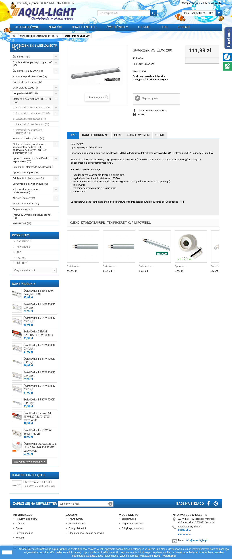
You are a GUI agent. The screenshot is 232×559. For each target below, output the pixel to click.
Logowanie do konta (132, 523)
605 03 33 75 (66, 3)
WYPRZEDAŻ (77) (22, 223)
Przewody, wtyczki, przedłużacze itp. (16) (32, 216)
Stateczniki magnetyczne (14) (31, 118)
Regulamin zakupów (26, 518)
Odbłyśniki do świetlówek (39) (29, 178)
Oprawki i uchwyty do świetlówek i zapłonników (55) (31, 160)
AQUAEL (21, 257)
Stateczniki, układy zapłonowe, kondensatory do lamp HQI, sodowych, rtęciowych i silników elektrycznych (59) (30, 148)
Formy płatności (77, 528)
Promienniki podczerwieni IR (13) (30, 76)
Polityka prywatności (132, 528)
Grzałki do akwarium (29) (26, 203)
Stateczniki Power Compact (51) (32, 124)
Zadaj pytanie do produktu (152, 110)
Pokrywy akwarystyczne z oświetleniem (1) (26, 191)
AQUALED (21, 263)
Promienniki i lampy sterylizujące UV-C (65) (32, 64)
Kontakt (184, 27)
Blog (163, 27)
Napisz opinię (149, 98)
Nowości (55, 27)
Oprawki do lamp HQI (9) (25, 172)
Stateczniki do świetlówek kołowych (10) (29, 131)
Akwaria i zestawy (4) (24, 198)
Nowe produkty (24, 283)
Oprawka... (180, 266)
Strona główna (27, 27)
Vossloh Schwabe (155, 76)
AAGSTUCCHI (23, 241)
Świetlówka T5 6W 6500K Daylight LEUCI (38, 292)
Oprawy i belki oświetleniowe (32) (30, 183)
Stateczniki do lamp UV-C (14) (28, 138)
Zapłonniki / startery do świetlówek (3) (33, 167)
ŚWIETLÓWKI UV (117, 27)
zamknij (7, 552)
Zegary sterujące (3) (23, 209)
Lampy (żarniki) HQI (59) (25, 93)
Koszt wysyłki (138, 135)
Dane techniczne (95, 135)
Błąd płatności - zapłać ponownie (86, 533)
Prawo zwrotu (76, 518)
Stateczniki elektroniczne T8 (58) (33, 113)
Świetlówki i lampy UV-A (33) (28, 70)
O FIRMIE (144, 27)
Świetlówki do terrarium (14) (27, 82)
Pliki (117, 135)
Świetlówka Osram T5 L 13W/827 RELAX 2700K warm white (38, 417)
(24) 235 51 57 (49, 3)
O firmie (20, 523)
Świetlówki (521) (21, 56)
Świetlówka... (74, 266)
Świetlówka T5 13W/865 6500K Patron (38, 432)
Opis (73, 135)
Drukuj (141, 114)
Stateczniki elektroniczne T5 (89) (33, 107)
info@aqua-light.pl (196, 540)
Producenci (21, 235)
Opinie (160, 135)
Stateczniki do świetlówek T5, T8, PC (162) (32, 100)
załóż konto (215, 3)
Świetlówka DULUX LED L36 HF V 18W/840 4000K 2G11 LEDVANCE (40, 447)
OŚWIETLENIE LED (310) (25, 87)
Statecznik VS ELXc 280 (38, 482)
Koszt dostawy (76, 523)
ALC (18, 252)
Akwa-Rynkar (23, 246)
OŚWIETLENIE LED (84, 27)
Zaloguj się (196, 3)
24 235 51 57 (184, 530)
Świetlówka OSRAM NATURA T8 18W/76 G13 (38, 333)
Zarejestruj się (129, 518)
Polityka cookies (24, 533)
